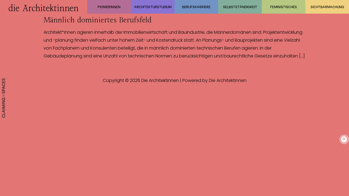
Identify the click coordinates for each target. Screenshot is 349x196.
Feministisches (283, 7)
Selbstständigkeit (240, 7)
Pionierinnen (109, 7)
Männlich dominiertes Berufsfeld (98, 20)
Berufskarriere (196, 7)
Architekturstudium (153, 7)
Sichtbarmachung (327, 7)
